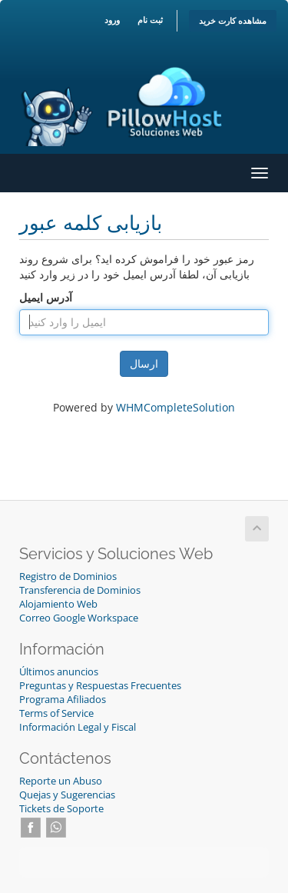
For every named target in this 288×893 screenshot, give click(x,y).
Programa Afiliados (62, 699)
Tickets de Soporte (61, 808)
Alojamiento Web (58, 604)
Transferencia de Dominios (80, 590)
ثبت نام (150, 19)
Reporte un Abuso (60, 781)
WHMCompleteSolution (175, 407)
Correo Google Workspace (78, 618)
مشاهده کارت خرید (232, 20)
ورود (112, 19)
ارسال (144, 363)
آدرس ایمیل (45, 297)
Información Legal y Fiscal (77, 727)
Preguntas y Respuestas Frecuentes (100, 685)
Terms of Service (56, 713)
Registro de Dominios (68, 576)
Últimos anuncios (58, 671)
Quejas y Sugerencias (67, 794)
